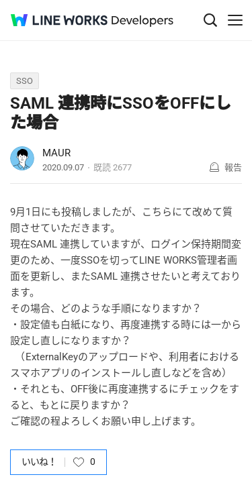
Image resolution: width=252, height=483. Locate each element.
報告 (233, 167)
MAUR (56, 153)
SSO (24, 81)
